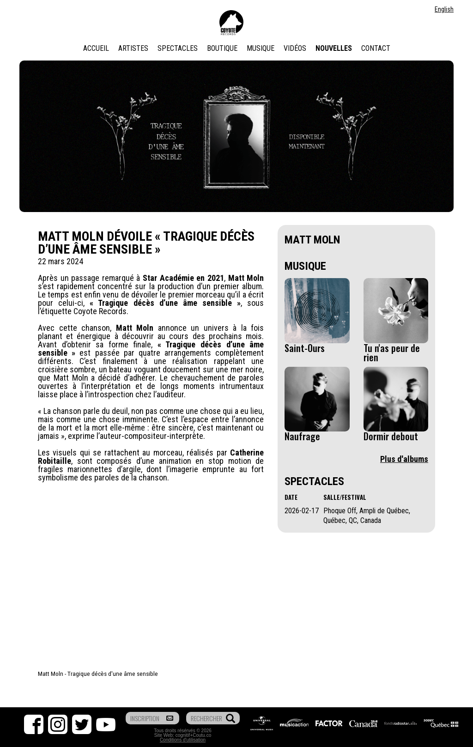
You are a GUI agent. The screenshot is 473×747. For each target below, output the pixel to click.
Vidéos (295, 48)
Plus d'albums (404, 459)
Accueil (96, 48)
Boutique (222, 48)
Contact (375, 48)
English (444, 9)
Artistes (133, 48)
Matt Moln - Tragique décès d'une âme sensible (98, 673)
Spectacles (178, 48)
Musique (260, 48)
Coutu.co (202, 735)
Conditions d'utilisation (183, 739)
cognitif (183, 735)
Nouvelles (333, 48)
